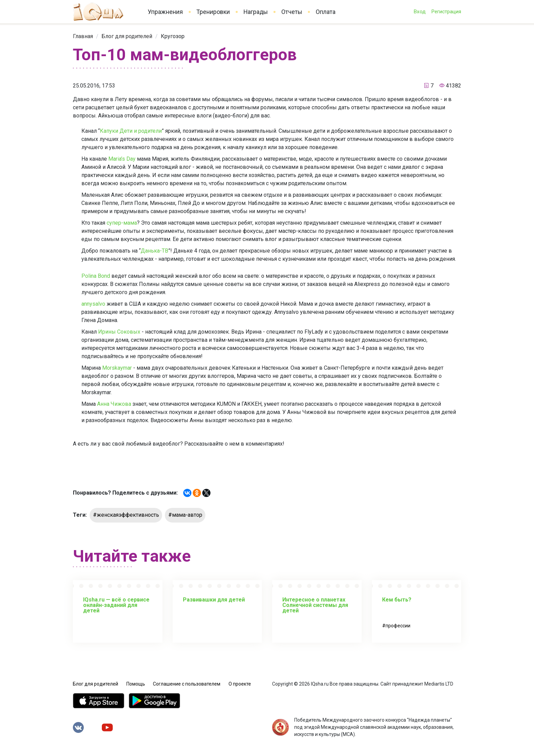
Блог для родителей (126, 36)
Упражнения (165, 12)
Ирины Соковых (119, 331)
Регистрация (446, 12)
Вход (419, 12)
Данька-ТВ (154, 250)
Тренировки (213, 12)
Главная (83, 36)
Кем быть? (396, 599)
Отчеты (291, 12)
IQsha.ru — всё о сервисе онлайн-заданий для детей (116, 605)
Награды (256, 12)
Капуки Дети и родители (131, 131)
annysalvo (93, 304)
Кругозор (173, 36)
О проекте (240, 684)
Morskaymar (117, 368)
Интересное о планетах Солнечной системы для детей (315, 605)
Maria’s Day (122, 159)
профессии (398, 625)
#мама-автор (185, 515)
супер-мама (122, 223)
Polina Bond (95, 276)
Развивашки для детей (214, 599)
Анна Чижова (114, 404)
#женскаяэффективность (126, 515)
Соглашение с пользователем (186, 684)
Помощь (135, 684)
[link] (83, 36)
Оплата (325, 12)
